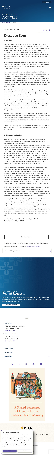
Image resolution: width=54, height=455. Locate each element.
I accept (9, 451)
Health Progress (6, 22)
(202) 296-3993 (10, 330)
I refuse (25, 451)
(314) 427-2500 (10, 341)
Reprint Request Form (11, 305)
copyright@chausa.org (33, 246)
